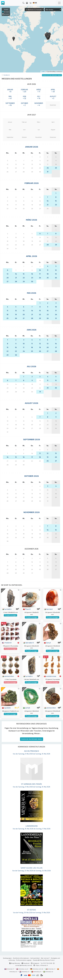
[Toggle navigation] (59, 3)
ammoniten (8, 676)
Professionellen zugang (24, 960)
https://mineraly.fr (42, 965)
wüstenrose (50, 676)
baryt (47, 642)
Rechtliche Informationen (21, 958)
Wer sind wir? (45, 958)
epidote (6, 708)
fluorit (27, 609)
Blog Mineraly (14, 963)
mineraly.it (50, 969)
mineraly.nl (24, 971)
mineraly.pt (36, 971)
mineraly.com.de (37, 969)
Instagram (35, 963)
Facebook (25, 963)
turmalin (7, 609)
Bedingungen (7, 958)
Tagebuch (6, 75)
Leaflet (43, 71)
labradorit (28, 642)
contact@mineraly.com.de (23, 965)
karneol (48, 609)
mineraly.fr (9, 969)
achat (26, 708)
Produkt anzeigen (10, 615)
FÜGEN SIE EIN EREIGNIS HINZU (31, 739)
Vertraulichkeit (35, 958)
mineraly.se (48, 971)
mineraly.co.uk (22, 969)
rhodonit (7, 642)
